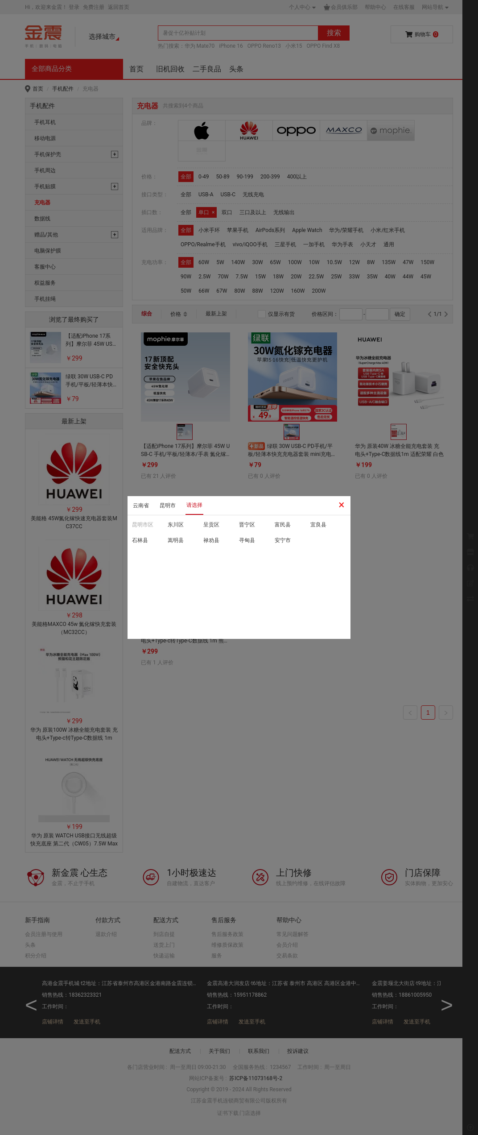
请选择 (194, 505)
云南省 (141, 505)
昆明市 (168, 505)
